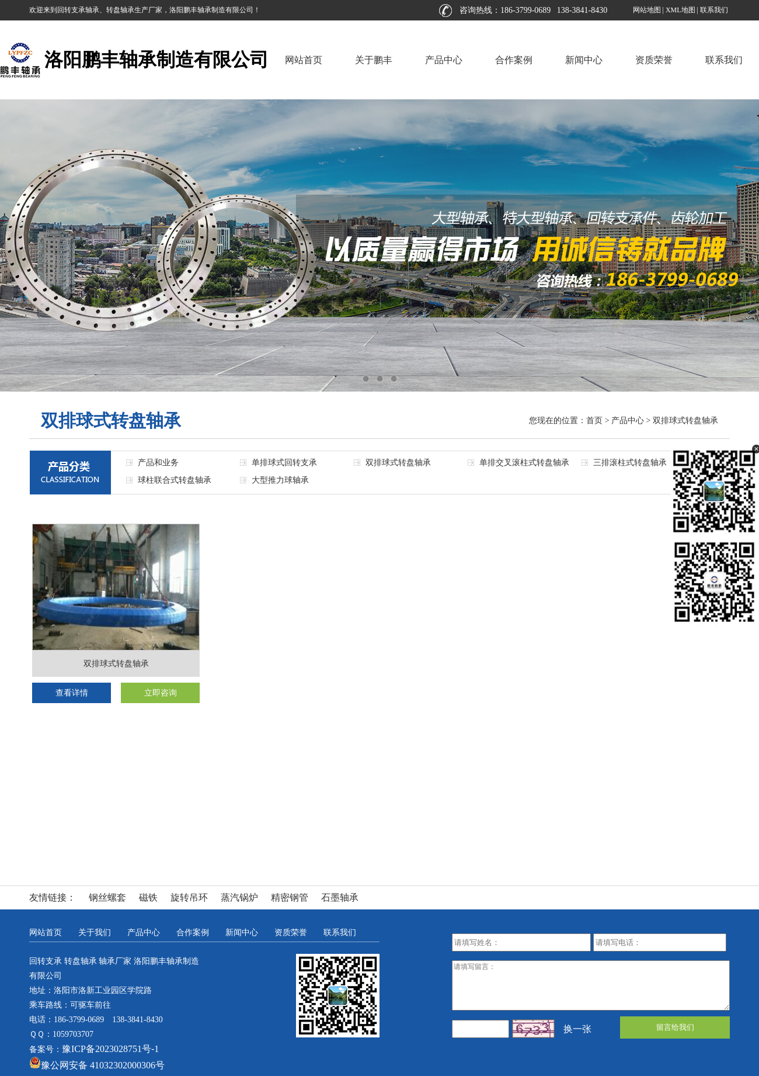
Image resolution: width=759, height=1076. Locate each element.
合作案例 (513, 60)
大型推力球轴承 (280, 480)
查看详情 (71, 692)
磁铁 (148, 897)
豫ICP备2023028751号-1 (110, 1049)
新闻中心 (584, 60)
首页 (594, 420)
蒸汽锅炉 (239, 897)
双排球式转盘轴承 (685, 420)
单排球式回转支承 (284, 462)
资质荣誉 (654, 60)
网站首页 (303, 60)
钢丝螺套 (107, 897)
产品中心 (443, 60)
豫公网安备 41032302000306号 (97, 1065)
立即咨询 (160, 692)
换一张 (577, 1029)
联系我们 (714, 10)
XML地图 (680, 10)
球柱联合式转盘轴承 (174, 480)
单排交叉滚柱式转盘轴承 (524, 462)
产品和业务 (158, 462)
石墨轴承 (339, 897)
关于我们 (94, 932)
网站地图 (647, 10)
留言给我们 (675, 1027)
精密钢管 (289, 897)
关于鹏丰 (373, 60)
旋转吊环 (189, 897)
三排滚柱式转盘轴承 (630, 462)
